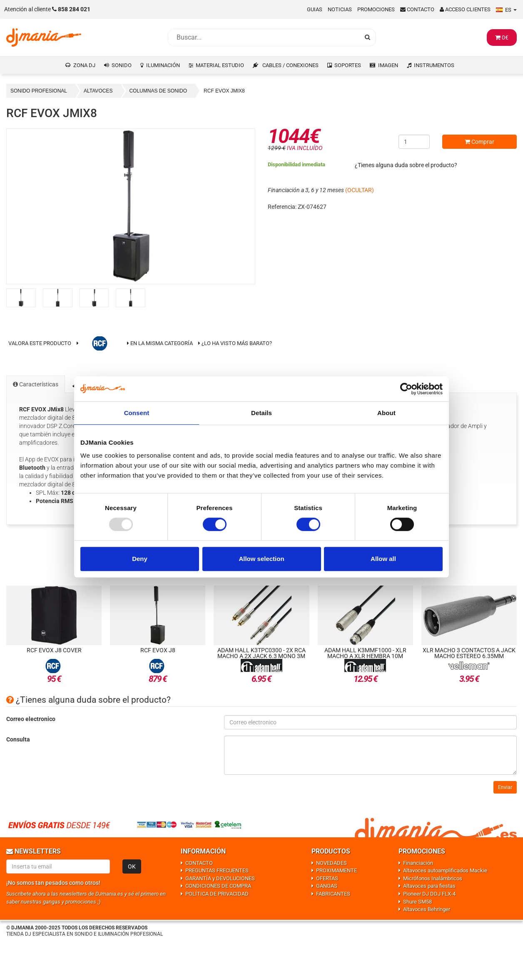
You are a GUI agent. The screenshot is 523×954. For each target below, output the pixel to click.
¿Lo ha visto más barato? (237, 343)
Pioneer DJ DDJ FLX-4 (429, 894)
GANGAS (326, 886)
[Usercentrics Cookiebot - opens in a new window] (406, 389)
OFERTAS (327, 878)
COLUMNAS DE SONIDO (158, 91)
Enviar (505, 787)
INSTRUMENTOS (434, 65)
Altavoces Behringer (426, 909)
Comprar (479, 141)
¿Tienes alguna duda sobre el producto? (406, 165)
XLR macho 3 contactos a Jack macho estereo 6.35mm (469, 653)
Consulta (18, 739)
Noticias (340, 9)
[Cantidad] (414, 142)
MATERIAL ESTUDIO (220, 65)
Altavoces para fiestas (429, 886)
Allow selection (261, 558)
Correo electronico (30, 719)
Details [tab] (261, 412)
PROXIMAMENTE (336, 870)
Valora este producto (39, 343)
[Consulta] (370, 755)
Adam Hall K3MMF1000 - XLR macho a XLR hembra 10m (365, 653)
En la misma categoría (160, 343)
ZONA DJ (84, 65)
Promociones (376, 9)
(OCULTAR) (359, 190)
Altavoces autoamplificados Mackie (445, 870)
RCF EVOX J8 (157, 650)
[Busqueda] (263, 37)
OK (132, 866)
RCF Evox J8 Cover (54, 650)
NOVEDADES (331, 863)
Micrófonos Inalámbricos (432, 878)
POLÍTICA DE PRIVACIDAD (217, 894)
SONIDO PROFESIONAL (38, 91)
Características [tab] (35, 384)
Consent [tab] (136, 412)
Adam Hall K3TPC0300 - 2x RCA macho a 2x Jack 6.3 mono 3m (261, 653)
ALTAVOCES (98, 91)
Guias (314, 9)
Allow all (383, 558)
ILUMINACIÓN (163, 65)
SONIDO (122, 65)
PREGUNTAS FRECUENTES (217, 870)
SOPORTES (347, 65)
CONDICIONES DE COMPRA (218, 886)
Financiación (418, 863)
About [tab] (386, 412)
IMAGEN (388, 65)
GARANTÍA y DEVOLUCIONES (220, 878)
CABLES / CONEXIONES (290, 65)
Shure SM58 (417, 902)
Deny (139, 558)
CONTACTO (199, 863)
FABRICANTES (333, 894)
